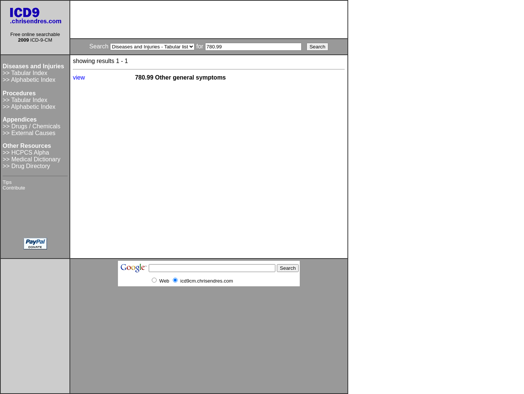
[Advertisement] (209, 19)
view (79, 77)
